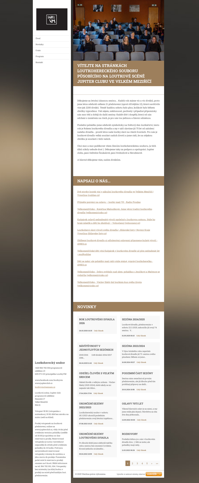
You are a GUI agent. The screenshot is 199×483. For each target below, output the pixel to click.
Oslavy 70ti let (132, 403)
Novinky (40, 44)
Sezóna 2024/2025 (133, 319)
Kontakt (39, 62)
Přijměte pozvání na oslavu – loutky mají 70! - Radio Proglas (109, 202)
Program (40, 56)
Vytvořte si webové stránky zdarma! (131, 474)
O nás (38, 50)
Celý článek (98, 330)
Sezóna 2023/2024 (133, 346)
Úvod (38, 38)
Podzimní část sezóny (137, 373)
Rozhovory (130, 434)
